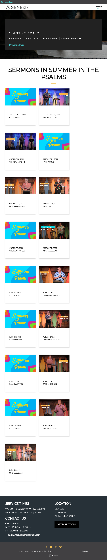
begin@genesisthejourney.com (24, 534)
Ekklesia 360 (53, 555)
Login (85, 551)
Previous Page (16, 44)
